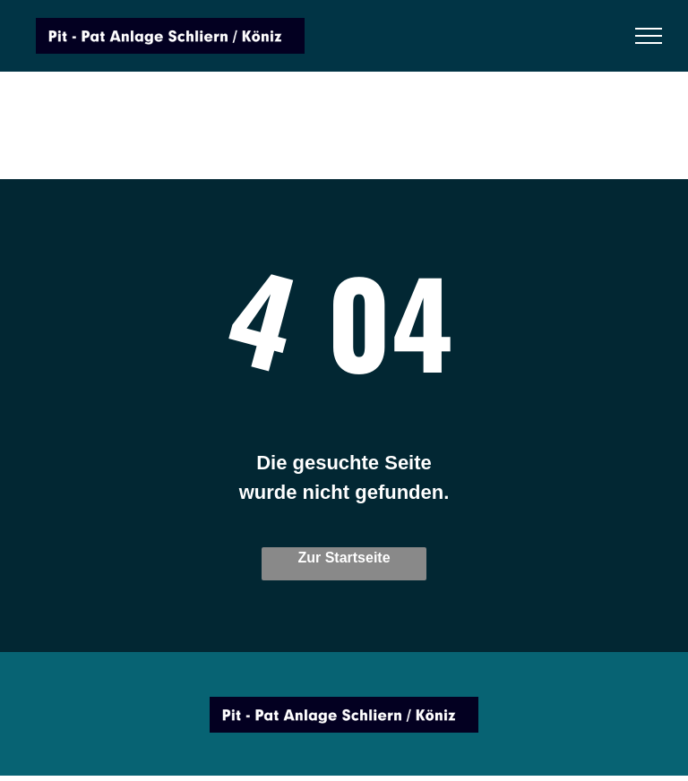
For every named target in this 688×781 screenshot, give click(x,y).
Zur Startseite (343, 557)
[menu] (648, 36)
